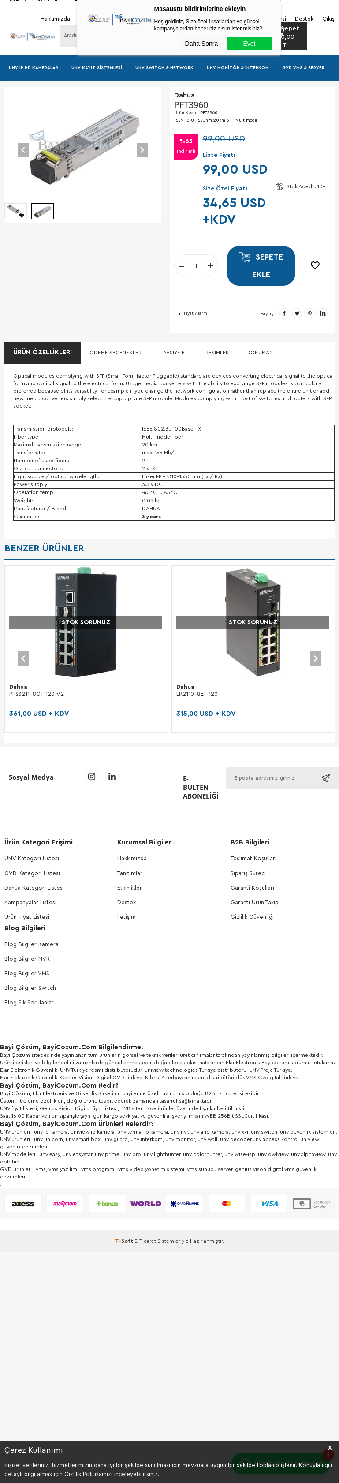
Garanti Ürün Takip (255, 902)
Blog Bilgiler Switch (30, 988)
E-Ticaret (145, 1241)
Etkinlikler (129, 888)
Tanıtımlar (129, 873)
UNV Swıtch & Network (164, 68)
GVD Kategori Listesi (32, 873)
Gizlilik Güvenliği (252, 917)
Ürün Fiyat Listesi (26, 917)
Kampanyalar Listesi (30, 902)
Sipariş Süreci (248, 873)
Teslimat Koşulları (253, 858)
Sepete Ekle (261, 266)
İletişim (126, 917)
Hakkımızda (132, 858)
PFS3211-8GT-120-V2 (36, 694)
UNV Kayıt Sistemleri (96, 68)
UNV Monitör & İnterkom (238, 68)
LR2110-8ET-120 (197, 694)
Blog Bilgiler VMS (26, 973)
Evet (249, 43)
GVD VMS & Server (303, 68)
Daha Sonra (201, 43)
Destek (126, 902)
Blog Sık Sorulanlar (29, 1002)
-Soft (124, 1241)
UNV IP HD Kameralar (33, 68)
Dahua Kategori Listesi (34, 888)
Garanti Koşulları (252, 888)
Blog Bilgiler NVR (27, 959)
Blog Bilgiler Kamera (31, 944)
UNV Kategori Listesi (31, 858)
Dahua (18, 687)
